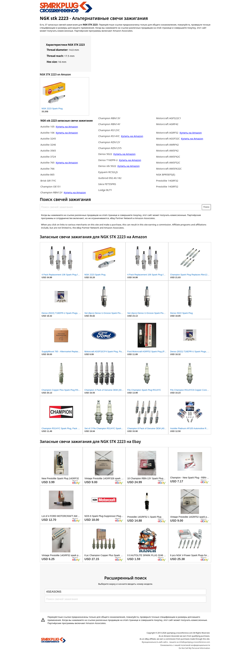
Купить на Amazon (67, 126)
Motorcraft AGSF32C (168, 138)
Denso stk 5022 (107, 166)
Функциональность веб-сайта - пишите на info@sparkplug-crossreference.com (176, 642)
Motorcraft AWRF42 (167, 144)
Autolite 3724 (48, 156)
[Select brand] (125, 592)
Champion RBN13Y (109, 118)
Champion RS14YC (109, 136)
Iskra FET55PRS (107, 184)
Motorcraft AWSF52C (168, 162)
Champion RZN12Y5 (110, 148)
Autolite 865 (47, 174)
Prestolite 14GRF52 (167, 186)
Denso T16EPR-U (108, 160)
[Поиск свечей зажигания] (121, 207)
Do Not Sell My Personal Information (194, 648)
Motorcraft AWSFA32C (169, 168)
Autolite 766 (47, 168)
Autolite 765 (47, 162)
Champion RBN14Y (109, 124)
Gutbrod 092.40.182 (109, 178)
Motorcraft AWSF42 (167, 150)
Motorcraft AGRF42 (167, 124)
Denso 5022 (105, 154)
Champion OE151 (50, 186)
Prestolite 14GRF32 (167, 180)
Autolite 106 (47, 132)
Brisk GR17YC (48, 180)
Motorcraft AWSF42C (168, 156)
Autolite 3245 (48, 138)
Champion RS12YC (109, 130)
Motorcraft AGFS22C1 (168, 118)
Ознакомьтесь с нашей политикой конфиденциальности (185, 645)
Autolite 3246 (48, 144)
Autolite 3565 (48, 150)
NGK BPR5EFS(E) (165, 174)
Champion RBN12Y (51, 192)
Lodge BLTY (105, 190)
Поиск (206, 207)
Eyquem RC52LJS (108, 172)
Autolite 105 (47, 126)
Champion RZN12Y (109, 142)
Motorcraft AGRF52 (167, 132)
